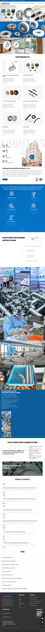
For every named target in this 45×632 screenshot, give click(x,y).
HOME (15, 3)
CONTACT (33, 3)
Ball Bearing (5, 127)
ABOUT (22, 3)
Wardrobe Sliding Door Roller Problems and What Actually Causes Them (18, 510)
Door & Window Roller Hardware (31, 101)
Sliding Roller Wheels (33, 599)
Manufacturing (21, 603)
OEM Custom (20, 472)
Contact (20, 607)
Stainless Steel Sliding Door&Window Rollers (11, 76)
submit (41, 468)
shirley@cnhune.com (6, 617)
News (20, 605)
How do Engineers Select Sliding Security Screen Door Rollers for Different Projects (19, 488)
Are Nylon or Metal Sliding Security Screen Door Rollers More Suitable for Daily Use (19, 499)
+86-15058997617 (22, 0)
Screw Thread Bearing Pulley (9, 101)
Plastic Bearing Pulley (28, 75)
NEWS (30, 3)
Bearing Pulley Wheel (33, 597)
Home (20, 597)
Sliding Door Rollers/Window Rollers (36, 601)
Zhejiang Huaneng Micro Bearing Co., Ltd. (12, 628)
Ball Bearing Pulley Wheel (34, 603)
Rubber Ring (26, 127)
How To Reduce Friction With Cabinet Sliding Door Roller (14, 532)
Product (20, 599)
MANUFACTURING (26, 3)
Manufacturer (6, 472)
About (20, 601)
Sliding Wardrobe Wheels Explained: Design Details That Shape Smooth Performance (20, 521)
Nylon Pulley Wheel (33, 605)
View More (5, 179)
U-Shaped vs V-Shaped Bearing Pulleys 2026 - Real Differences (16, 543)
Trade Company (13, 472)
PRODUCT (18, 3)
